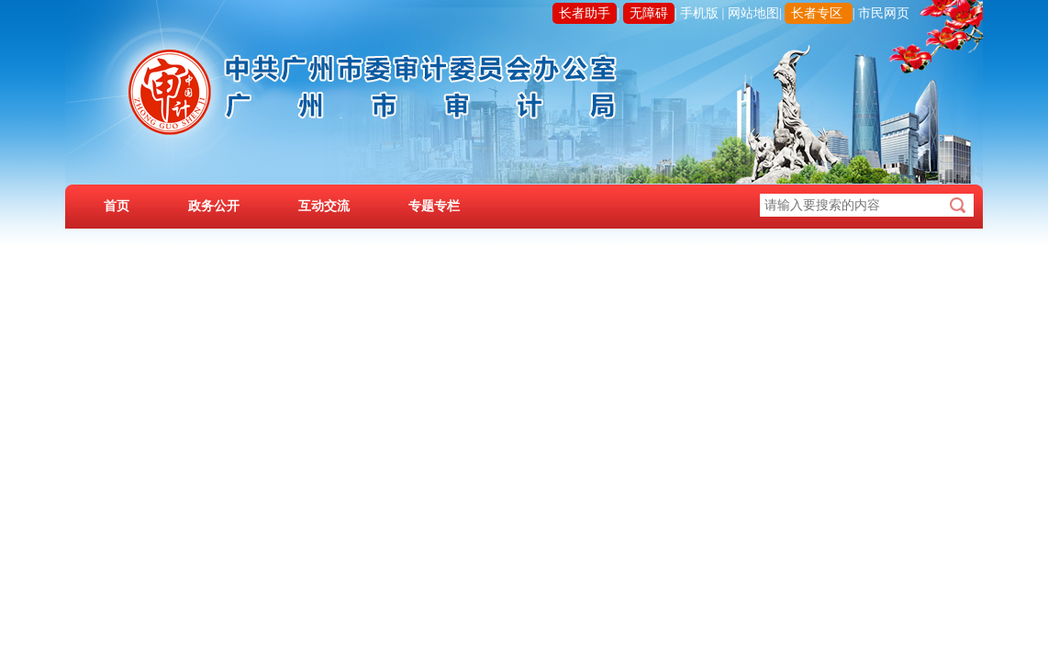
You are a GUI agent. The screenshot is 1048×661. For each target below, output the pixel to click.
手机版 (699, 13)
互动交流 (324, 206)
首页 (116, 206)
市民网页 (883, 13)
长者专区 (816, 13)
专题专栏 (434, 206)
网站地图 (753, 13)
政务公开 (214, 206)
